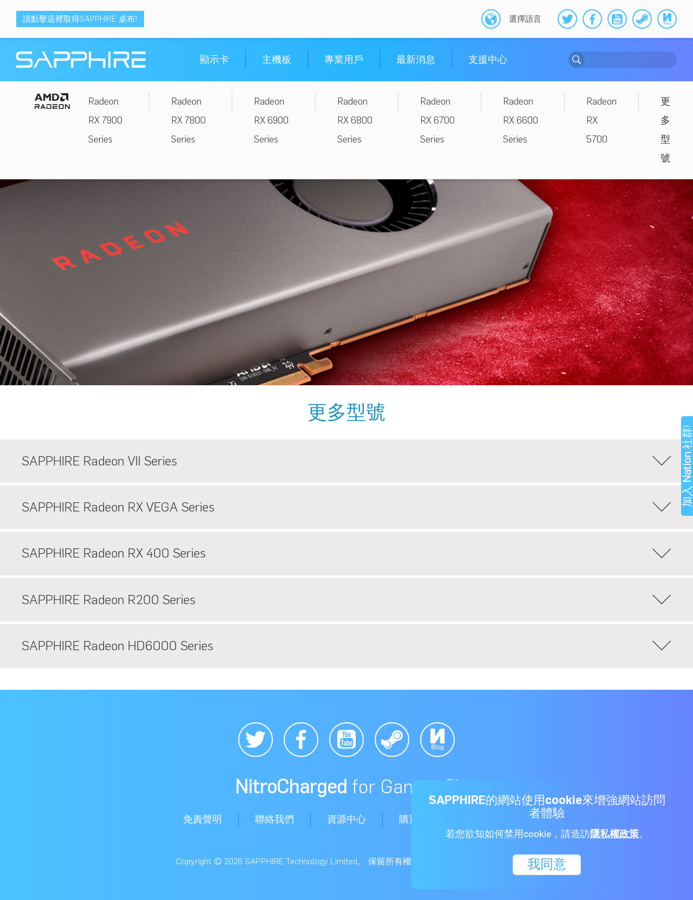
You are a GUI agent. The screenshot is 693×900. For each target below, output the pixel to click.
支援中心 (487, 60)
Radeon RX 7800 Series (188, 120)
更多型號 (665, 129)
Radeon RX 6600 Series (520, 120)
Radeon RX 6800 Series (354, 120)
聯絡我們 (274, 819)
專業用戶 (343, 60)
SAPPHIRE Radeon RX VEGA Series (346, 507)
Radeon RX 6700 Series (437, 120)
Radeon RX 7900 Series (105, 120)
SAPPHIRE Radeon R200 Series (346, 600)
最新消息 (415, 60)
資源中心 (346, 819)
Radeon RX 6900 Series (271, 120)
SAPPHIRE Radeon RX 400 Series (346, 554)
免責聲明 (202, 819)
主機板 (276, 60)
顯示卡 (214, 60)
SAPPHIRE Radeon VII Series (346, 461)
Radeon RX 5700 (601, 120)
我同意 (546, 863)
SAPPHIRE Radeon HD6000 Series (346, 646)
